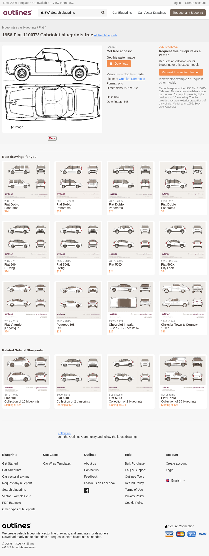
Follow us (64, 433)
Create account (195, 3)
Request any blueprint (17, 483)
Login (169, 470)
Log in (177, 3)
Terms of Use (134, 489)
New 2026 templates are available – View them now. (38, 3)
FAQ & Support (135, 470)
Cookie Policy (134, 502)
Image (16, 127)
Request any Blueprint (188, 12)
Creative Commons (132, 79)
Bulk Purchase (135, 463)
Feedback (90, 476)
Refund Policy (134, 483)
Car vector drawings (15, 476)
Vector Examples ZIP (16, 496)
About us (90, 463)
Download (119, 63)
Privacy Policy (134, 496)
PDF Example (11, 502)
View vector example (173, 79)
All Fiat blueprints (105, 35)
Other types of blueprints (18, 509)
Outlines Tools (134, 476)
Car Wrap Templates (57, 463)
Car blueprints (11, 470)
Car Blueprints (122, 12)
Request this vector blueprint (181, 72)
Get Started (10, 463)
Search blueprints (14, 489)
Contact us (91, 470)
